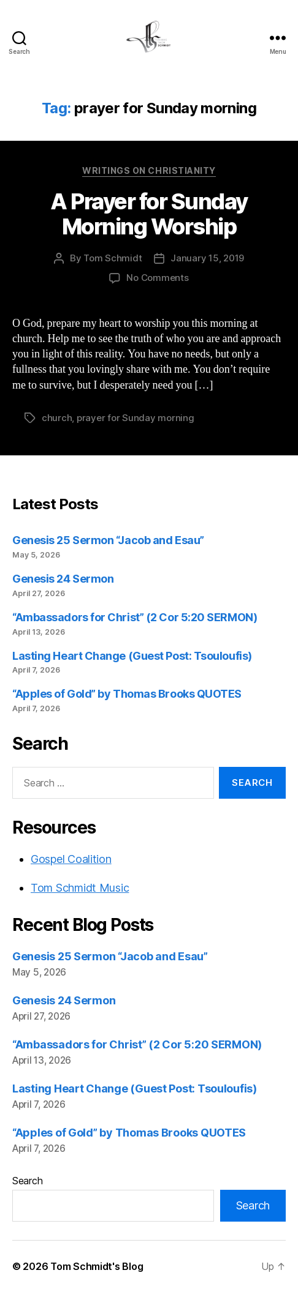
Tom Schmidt (112, 258)
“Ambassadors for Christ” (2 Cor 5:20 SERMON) (134, 617)
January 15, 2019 (207, 258)
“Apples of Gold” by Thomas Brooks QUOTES (127, 693)
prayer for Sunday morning (135, 418)
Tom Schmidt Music (80, 887)
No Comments (157, 277)
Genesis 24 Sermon (62, 578)
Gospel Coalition (71, 859)
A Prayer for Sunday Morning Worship (149, 214)
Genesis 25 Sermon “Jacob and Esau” (108, 540)
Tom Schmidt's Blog (96, 1266)
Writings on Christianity (148, 170)
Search (27, 1180)
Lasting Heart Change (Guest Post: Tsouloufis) (132, 655)
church (57, 418)
